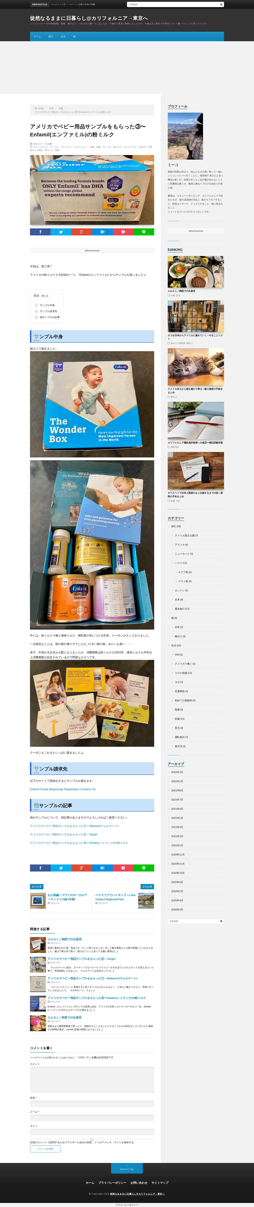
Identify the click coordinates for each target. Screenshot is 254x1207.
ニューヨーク (182, 553)
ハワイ (178, 562)
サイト (33, 1126)
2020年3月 (177, 909)
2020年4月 (177, 900)
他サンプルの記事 (47, 317)
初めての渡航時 (178, 343)
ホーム (37, 36)
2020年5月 (177, 891)
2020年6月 (177, 881)
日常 (177, 627)
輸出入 (190, 343)
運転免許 (175, 447)
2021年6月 (177, 808)
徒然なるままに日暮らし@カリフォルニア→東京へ (89, 18)
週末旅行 (180, 608)
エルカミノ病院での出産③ (64, 939)
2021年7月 (177, 799)
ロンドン (180, 590)
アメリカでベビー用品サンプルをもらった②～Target (63, 834)
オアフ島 (183, 572)
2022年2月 (177, 781)
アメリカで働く (183, 663)
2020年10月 (178, 872)
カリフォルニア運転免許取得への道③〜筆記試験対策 (195, 442)
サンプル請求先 (46, 311)
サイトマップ (160, 1182)
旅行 (50, 36)
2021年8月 (177, 790)
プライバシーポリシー (112, 1182)
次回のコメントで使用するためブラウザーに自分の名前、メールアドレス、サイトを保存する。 (83, 1142)
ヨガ (177, 682)
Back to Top (127, 1169)
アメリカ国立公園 (185, 535)
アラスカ (180, 544)
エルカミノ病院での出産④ (181, 291)
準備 (57, 150)
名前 (33, 1098)
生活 (63, 36)
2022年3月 (177, 772)
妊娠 (50, 144)
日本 (177, 599)
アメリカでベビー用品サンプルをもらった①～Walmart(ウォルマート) (74, 825)
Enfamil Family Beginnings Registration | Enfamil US (62, 789)
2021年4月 (177, 827)
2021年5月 (177, 817)
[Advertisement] (127, 67)
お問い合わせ (139, 1182)
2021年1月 (177, 845)
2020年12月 (178, 854)
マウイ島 (183, 581)
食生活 (178, 746)
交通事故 (180, 691)
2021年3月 (177, 836)
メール (34, 1112)
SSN (177, 654)
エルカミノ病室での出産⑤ (64, 1017)
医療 (177, 709)
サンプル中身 (45, 305)
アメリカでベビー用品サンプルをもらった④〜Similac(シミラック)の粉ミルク (79, 842)
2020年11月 (178, 863)
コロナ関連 (181, 672)
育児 (177, 727)
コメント (35, 1064)
